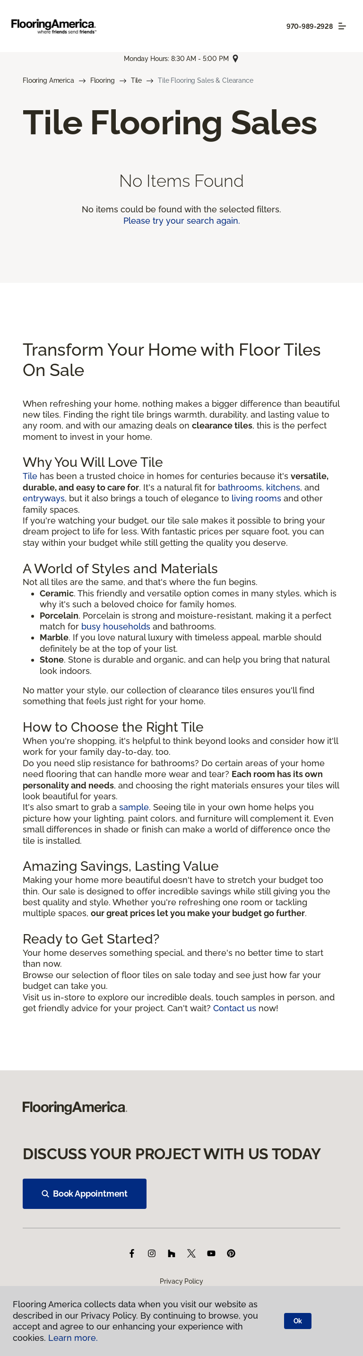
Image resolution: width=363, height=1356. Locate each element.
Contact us (234, 1008)
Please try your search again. (181, 221)
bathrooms (240, 487)
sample (134, 807)
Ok (298, 1321)
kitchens (283, 487)
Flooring (102, 80)
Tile (136, 80)
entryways (44, 498)
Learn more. (73, 1338)
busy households (115, 626)
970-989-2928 (309, 26)
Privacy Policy (181, 1281)
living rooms (256, 498)
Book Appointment (85, 1194)
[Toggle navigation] (342, 26)
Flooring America (48, 80)
